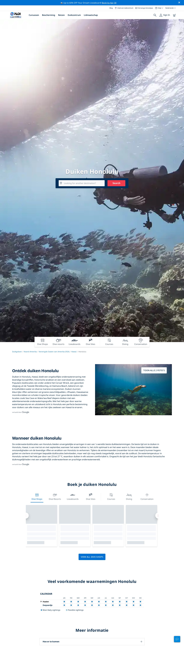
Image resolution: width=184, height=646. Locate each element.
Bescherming (48, 15)
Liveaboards (73, 496)
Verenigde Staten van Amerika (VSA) (54, 351)
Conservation (147, 496)
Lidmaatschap (91, 15)
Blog (111, 8)
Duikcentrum (74, 15)
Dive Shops (37, 496)
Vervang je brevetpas (144, 8)
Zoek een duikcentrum (124, 8)
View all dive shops (92, 556)
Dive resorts (55, 496)
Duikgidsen (17, 351)
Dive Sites (90, 496)
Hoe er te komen (51, 641)
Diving (129, 496)
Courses (111, 496)
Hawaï (74, 351)
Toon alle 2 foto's (154, 370)
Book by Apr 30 (109, 2)
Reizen (61, 15)
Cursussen (34, 15)
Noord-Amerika (30, 351)
